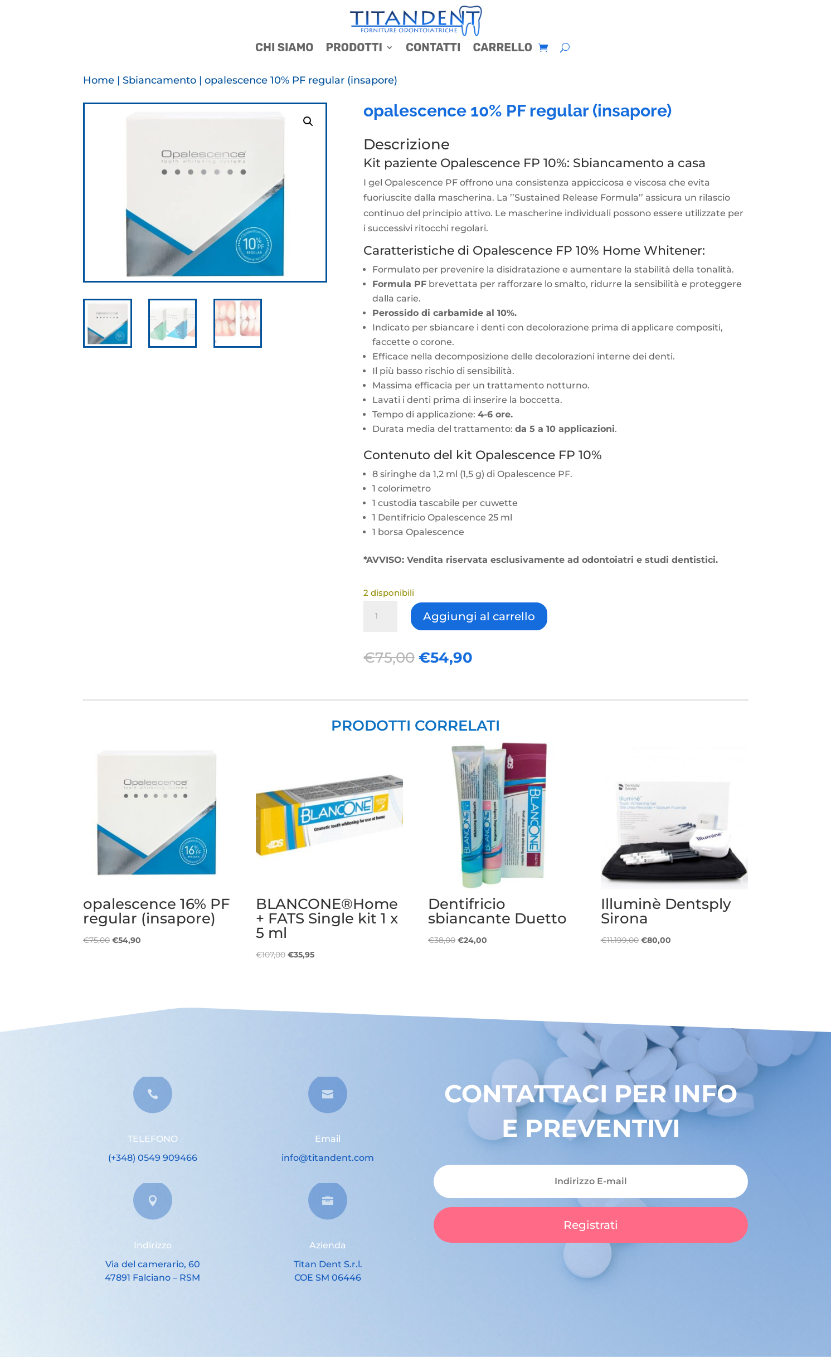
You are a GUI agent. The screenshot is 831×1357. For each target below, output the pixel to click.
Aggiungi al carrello (479, 616)
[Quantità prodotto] (380, 616)
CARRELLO (502, 48)
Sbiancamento (159, 80)
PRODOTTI (353, 48)
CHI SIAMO (284, 48)
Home (98, 80)
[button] (308, 121)
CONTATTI (433, 48)
